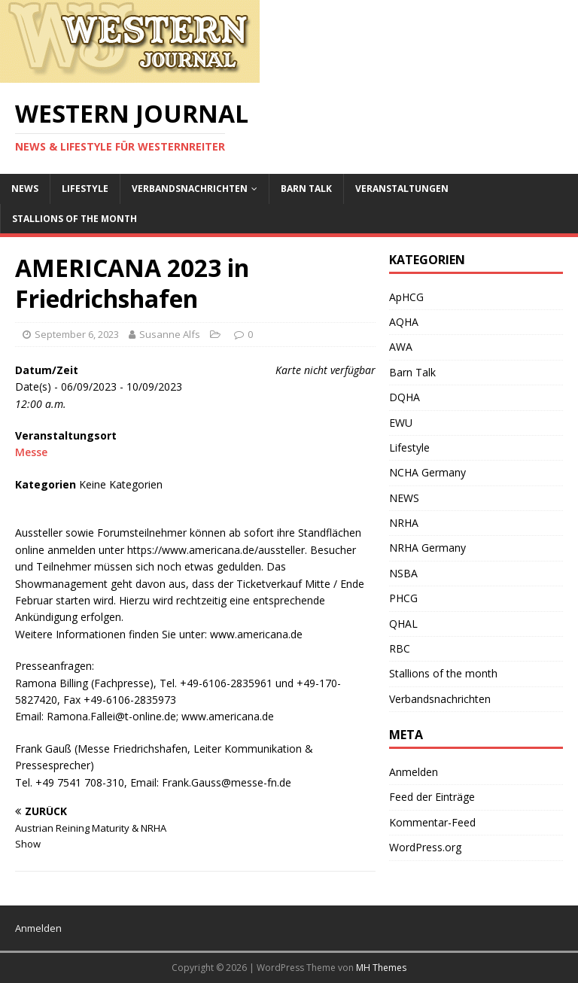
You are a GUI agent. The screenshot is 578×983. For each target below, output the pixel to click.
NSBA (403, 573)
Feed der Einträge (432, 797)
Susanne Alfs (169, 334)
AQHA (403, 322)
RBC (399, 648)
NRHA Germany (427, 547)
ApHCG (406, 297)
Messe (31, 452)
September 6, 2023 (77, 334)
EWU (400, 422)
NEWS (24, 188)
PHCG (403, 598)
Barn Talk (306, 188)
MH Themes (381, 967)
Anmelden (413, 772)
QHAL (403, 623)
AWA (400, 346)
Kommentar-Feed (432, 822)
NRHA (403, 523)
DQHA (404, 397)
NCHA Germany (427, 472)
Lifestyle (85, 188)
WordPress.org (425, 847)
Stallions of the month (74, 218)
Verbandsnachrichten (190, 188)
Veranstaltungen (402, 188)
